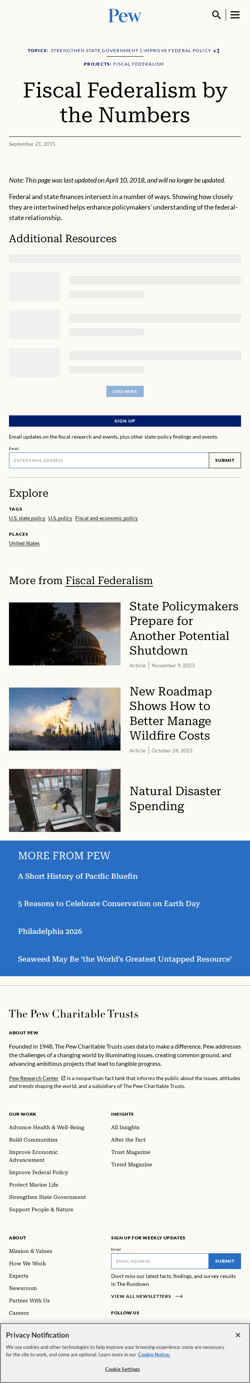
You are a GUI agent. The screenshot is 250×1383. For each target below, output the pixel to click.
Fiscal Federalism (109, 580)
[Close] (238, 1335)
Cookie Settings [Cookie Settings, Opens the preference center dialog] (122, 1370)
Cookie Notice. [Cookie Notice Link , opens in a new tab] (154, 1355)
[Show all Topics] (216, 50)
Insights (122, 1114)
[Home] (73, 1014)
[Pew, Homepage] (125, 14)
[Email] (109, 460)
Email (14, 448)
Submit (225, 460)
